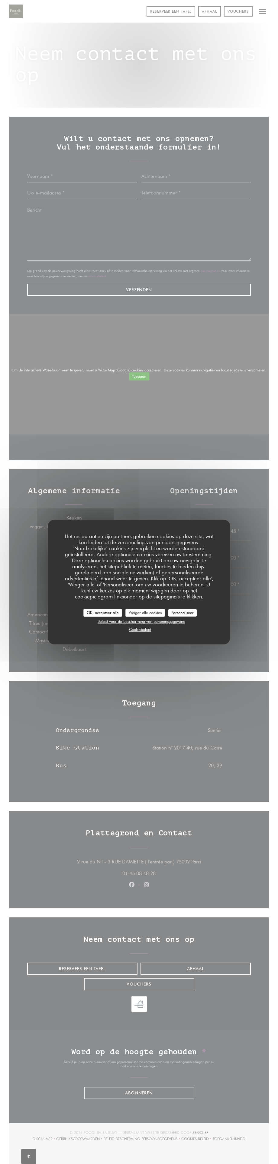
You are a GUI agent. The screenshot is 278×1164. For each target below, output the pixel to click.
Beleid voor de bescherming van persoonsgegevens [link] (141, 621)
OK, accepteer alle (103, 612)
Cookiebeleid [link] (140, 629)
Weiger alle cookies (145, 612)
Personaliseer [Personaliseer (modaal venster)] (182, 612)
